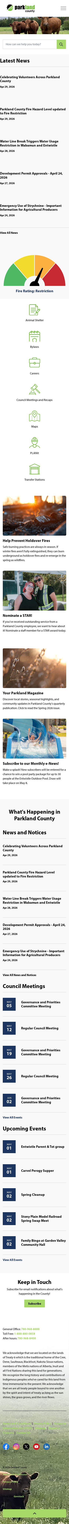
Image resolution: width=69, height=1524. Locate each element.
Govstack (19, 1496)
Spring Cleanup (33, 1195)
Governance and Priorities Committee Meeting (40, 1004)
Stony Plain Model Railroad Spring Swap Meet (41, 1219)
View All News (9, 233)
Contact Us (23, 1433)
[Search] (61, 44)
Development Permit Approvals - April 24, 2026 (31, 175)
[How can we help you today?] (34, 44)
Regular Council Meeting (40, 1028)
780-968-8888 (30, 1329)
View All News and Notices (19, 975)
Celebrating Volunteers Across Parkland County (30, 79)
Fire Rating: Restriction (34, 291)
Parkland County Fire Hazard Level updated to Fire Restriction (33, 111)
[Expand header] (63, 8)
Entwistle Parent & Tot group (42, 1147)
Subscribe (34, 1303)
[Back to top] (34, 1513)
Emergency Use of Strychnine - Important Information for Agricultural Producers (31, 208)
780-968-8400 (26, 1338)
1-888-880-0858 (24, 1333)
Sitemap (40, 1428)
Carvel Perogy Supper (37, 1171)
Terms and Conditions (17, 1423)
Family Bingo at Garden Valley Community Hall (43, 1243)
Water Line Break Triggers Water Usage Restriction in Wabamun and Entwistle (29, 143)
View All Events (12, 1117)
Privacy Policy (42, 1423)
